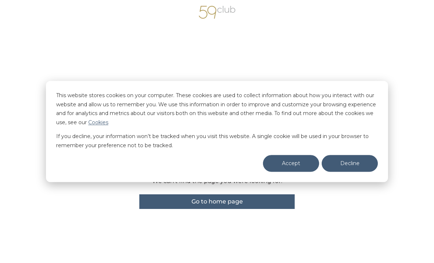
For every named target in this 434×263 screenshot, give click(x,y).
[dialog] (217, 131)
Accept (291, 163)
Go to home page (217, 201)
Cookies (98, 122)
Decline (350, 163)
